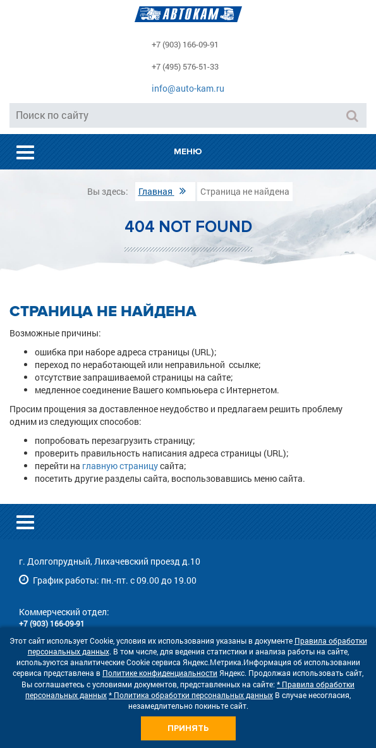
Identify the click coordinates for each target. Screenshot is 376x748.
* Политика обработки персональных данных (191, 695)
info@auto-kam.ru (188, 88)
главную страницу (120, 466)
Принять (188, 728)
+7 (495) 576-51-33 (185, 66)
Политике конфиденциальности (159, 673)
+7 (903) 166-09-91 (185, 44)
